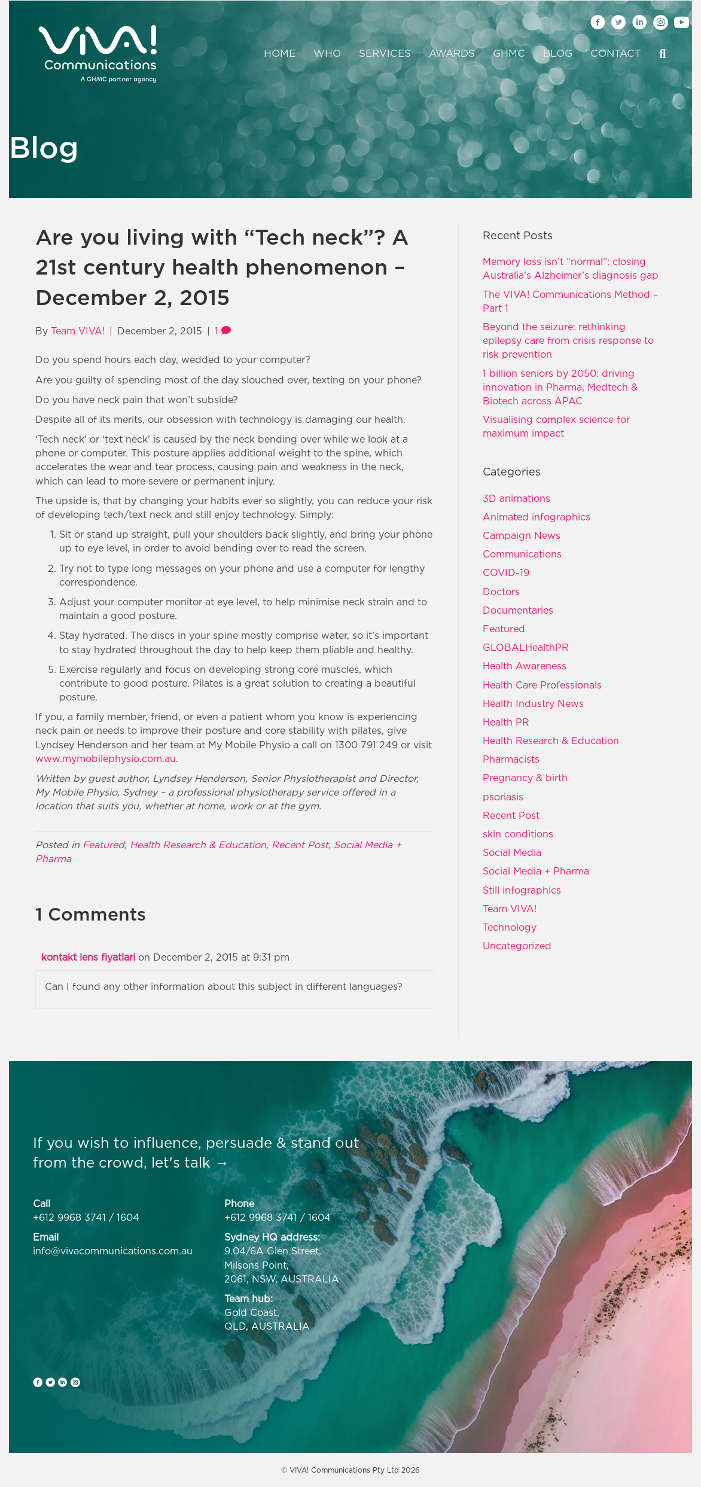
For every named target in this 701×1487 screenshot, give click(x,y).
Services (385, 53)
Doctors (501, 591)
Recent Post (300, 844)
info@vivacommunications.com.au (113, 1250)
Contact (615, 53)
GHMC (509, 53)
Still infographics (522, 890)
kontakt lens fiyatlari (88, 957)
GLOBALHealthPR (526, 647)
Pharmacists (511, 759)
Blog (557, 53)
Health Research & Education (198, 844)
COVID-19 (506, 572)
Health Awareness (524, 665)
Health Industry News (533, 703)
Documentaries (518, 610)
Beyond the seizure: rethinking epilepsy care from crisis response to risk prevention (568, 340)
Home (279, 53)
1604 (128, 1217)
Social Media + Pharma (536, 871)
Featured (103, 844)
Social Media (512, 852)
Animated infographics (536, 516)
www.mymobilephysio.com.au (105, 758)
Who (327, 53)
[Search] (658, 54)
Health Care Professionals (542, 684)
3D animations (516, 498)
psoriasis (503, 796)
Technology (510, 927)
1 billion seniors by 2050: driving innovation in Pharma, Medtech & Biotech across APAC (560, 387)
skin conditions (518, 833)
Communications (522, 554)
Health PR (506, 722)
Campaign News (521, 535)
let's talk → (190, 1162)
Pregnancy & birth (525, 777)
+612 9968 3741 (69, 1217)
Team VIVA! (510, 908)
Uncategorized (517, 945)
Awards (452, 53)
